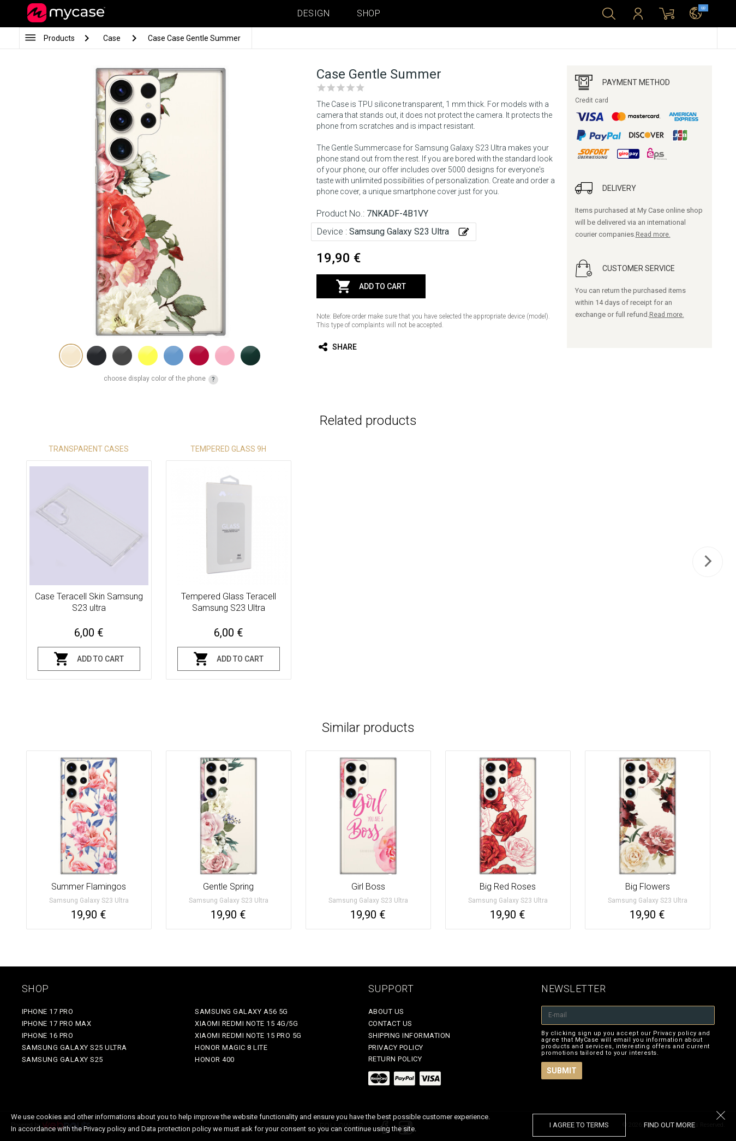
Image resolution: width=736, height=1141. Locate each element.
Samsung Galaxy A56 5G (241, 1011)
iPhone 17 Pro (48, 1011)
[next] (707, 562)
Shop (368, 13)
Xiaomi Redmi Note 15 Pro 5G (248, 1035)
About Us (386, 1011)
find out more (669, 1125)
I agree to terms (579, 1125)
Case (112, 38)
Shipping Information (409, 1035)
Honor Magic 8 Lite (231, 1047)
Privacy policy (395, 1047)
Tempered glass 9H (228, 449)
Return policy (395, 1059)
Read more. (653, 234)
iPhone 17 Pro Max (57, 1023)
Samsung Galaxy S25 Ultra (74, 1047)
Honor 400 (215, 1059)
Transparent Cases (89, 449)
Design (313, 13)
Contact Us (390, 1023)
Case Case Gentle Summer (194, 38)
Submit (562, 1070)
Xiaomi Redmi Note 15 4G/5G (246, 1023)
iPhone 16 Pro (48, 1035)
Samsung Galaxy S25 (62, 1059)
